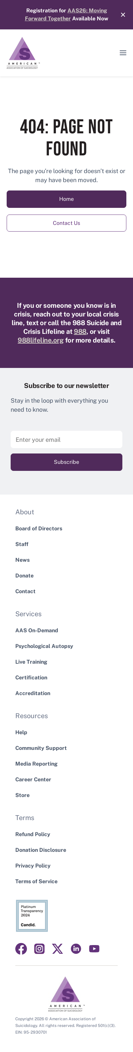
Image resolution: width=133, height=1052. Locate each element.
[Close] (119, 14)
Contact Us (66, 223)
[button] (123, 52)
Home (66, 199)
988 (80, 331)
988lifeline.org (41, 340)
